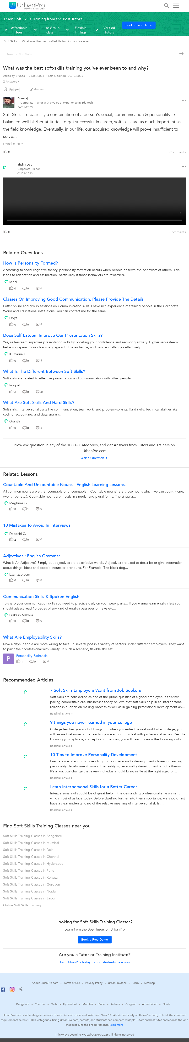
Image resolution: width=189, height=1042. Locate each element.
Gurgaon (130, 1004)
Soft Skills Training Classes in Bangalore (32, 836)
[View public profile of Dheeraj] (9, 103)
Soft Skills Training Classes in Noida (29, 891)
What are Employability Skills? (32, 637)
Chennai (40, 1004)
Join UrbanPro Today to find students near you (94, 962)
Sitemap (149, 983)
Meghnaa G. (18, 503)
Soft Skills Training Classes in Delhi (28, 850)
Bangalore (22, 1004)
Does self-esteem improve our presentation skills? (53, 335)
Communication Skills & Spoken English (41, 597)
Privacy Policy (94, 983)
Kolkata (115, 1004)
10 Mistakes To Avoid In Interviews (36, 525)
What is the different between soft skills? (44, 372)
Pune (101, 1004)
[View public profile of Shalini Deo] (4, 166)
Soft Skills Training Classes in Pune (28, 870)
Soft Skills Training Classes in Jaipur (29, 898)
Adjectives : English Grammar (31, 556)
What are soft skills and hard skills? (38, 403)
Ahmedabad (149, 1004)
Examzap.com (19, 574)
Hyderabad (70, 1004)
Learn (135, 983)
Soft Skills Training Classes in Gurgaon (31, 884)
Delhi (54, 1004)
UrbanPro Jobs (117, 983)
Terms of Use (72, 983)
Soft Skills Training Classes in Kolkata (30, 877)
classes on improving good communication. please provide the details (73, 299)
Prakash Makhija (21, 615)
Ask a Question (94, 458)
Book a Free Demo (138, 25)
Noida (166, 1004)
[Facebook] (3, 991)
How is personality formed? (30, 263)
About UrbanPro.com (45, 983)
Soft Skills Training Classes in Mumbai (31, 843)
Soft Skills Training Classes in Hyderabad (33, 863)
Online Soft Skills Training (22, 905)
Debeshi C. (17, 534)
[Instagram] (12, 991)
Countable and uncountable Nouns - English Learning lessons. (64, 485)
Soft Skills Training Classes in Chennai (31, 856)
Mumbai (87, 1004)
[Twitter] (20, 990)
